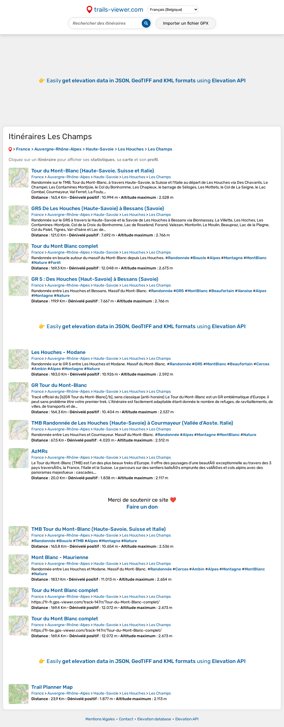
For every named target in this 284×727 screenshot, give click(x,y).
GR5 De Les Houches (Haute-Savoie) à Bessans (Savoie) (97, 208)
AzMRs (39, 451)
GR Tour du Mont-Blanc (59, 385)
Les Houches (133, 177)
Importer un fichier (186, 23)
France (37, 177)
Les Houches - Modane (58, 352)
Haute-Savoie (105, 177)
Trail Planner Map (52, 687)
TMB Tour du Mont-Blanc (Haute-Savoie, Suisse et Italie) (98, 529)
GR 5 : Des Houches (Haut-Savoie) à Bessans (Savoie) (94, 279)
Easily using (146, 80)
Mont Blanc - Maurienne (59, 557)
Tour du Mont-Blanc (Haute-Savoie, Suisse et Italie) (92, 171)
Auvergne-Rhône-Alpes (68, 177)
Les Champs (160, 177)
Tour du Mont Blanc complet (64, 246)
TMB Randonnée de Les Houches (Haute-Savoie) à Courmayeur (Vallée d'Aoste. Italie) (132, 423)
